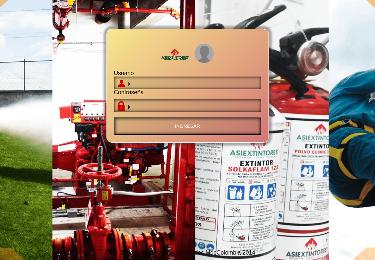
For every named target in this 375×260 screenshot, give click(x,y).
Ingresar (187, 126)
